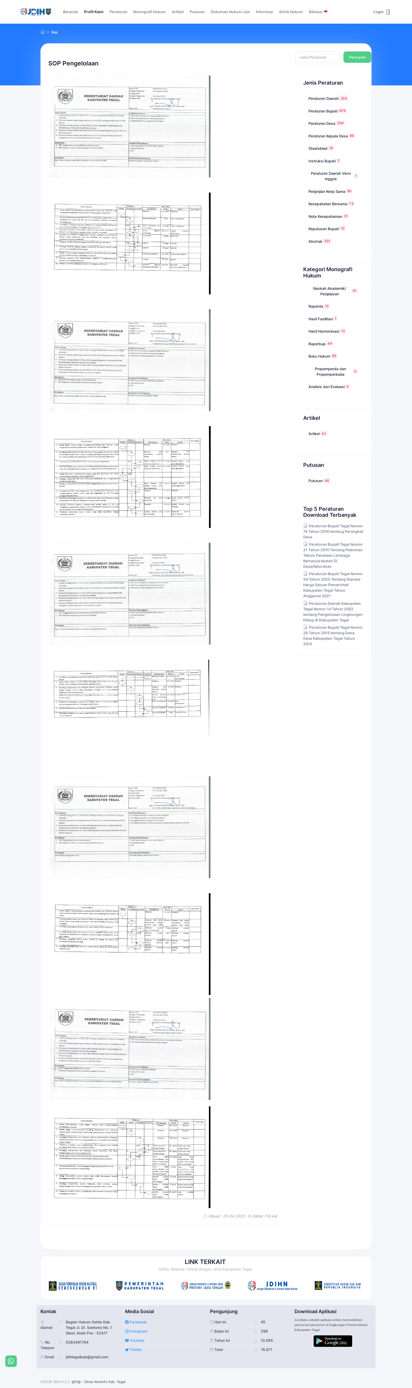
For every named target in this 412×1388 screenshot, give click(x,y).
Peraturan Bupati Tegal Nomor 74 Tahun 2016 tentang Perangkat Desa (333, 531)
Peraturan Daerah (328, 98)
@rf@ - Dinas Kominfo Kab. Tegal (98, 1382)
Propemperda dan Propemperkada (336, 371)
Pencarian (357, 57)
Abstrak (320, 241)
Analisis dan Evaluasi (329, 386)
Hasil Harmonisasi (327, 331)
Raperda (319, 306)
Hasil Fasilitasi (323, 318)
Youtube (134, 1340)
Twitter (133, 1349)
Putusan (319, 480)
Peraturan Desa (326, 123)
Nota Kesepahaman (328, 216)
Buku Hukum (323, 356)
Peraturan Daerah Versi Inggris (334, 176)
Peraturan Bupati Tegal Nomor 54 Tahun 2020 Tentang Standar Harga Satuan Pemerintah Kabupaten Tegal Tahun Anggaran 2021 (333, 584)
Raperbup (321, 343)
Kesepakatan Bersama (331, 203)
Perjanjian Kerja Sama (330, 191)
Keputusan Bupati (327, 228)
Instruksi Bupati (324, 160)
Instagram (136, 1331)
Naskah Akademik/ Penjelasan (335, 291)
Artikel (317, 433)
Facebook (136, 1322)
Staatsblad (321, 148)
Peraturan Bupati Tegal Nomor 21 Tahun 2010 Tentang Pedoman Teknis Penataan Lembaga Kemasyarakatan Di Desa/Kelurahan (333, 555)
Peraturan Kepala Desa (332, 135)
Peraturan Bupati (327, 110)
